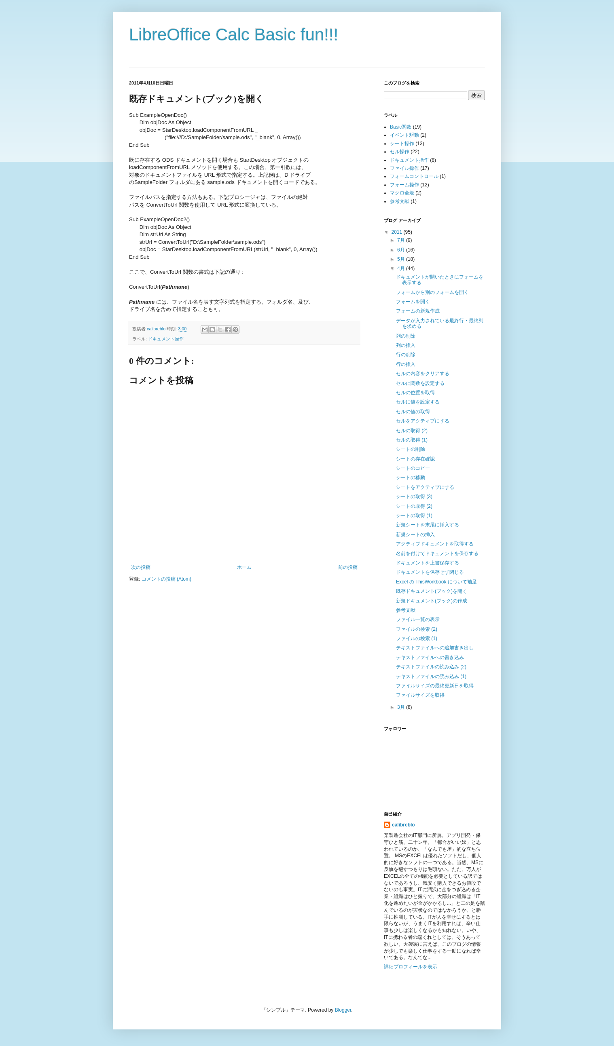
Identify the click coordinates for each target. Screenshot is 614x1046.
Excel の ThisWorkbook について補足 (436, 582)
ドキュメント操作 (166, 338)
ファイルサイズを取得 (420, 695)
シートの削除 (410, 449)
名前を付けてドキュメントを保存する (437, 553)
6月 (401, 250)
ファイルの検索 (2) (416, 629)
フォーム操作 (404, 185)
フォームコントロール (414, 176)
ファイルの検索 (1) (416, 638)
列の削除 (405, 336)
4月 (401, 268)
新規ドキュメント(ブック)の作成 (431, 601)
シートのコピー (413, 468)
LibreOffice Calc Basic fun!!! (233, 34)
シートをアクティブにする (425, 487)
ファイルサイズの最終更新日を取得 (435, 686)
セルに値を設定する (418, 402)
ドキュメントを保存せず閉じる (430, 572)
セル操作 (399, 151)
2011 (398, 232)
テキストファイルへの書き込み (430, 657)
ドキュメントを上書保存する (427, 563)
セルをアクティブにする (422, 421)
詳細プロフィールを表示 (410, 967)
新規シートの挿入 (415, 534)
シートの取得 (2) (414, 506)
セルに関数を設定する (420, 383)
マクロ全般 (402, 193)
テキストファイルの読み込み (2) (431, 667)
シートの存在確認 (415, 459)
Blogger (343, 1010)
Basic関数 (400, 127)
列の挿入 (405, 345)
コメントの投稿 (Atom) (166, 579)
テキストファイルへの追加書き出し (435, 648)
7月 (401, 240)
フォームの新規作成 (418, 311)
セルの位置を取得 (415, 392)
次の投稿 (140, 567)
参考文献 (399, 201)
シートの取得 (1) (414, 515)
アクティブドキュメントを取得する (435, 544)
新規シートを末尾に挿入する (427, 525)
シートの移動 (410, 477)
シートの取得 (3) (414, 496)
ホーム (244, 567)
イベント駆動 (404, 135)
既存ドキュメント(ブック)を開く (431, 591)
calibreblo (403, 825)
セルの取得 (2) (412, 430)
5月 (401, 259)
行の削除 (405, 354)
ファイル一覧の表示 (418, 619)
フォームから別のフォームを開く (432, 292)
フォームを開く (413, 301)
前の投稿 (348, 567)
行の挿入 (405, 364)
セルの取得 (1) (412, 440)
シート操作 (402, 143)
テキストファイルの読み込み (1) (431, 676)
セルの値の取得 (413, 411)
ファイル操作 (404, 168)
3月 (401, 707)
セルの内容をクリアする (422, 373)
